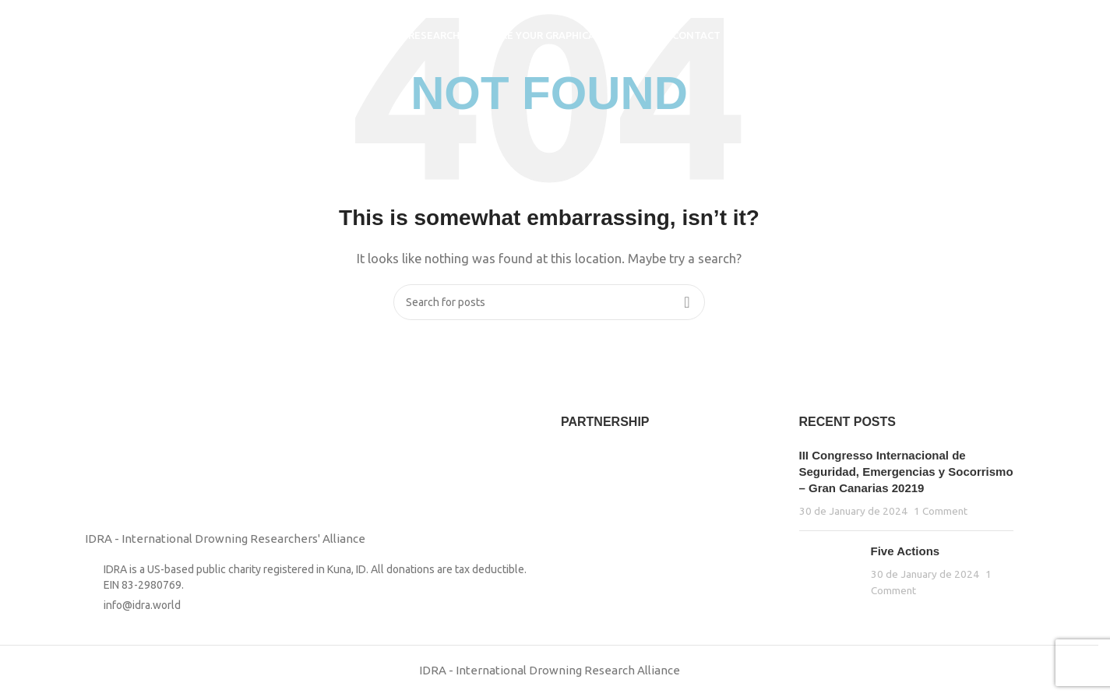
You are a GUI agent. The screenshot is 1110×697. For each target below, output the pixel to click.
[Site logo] (109, 33)
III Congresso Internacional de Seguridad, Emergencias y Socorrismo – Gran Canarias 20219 (906, 472)
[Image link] (124, 463)
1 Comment (940, 511)
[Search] (1010, 35)
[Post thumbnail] (829, 570)
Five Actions (905, 551)
